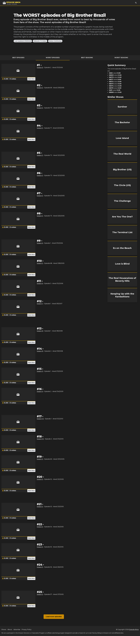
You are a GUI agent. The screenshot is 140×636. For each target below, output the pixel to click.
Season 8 (40, 331)
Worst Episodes (53, 57)
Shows (3, 629)
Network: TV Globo (40, 41)
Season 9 (40, 371)
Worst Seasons (121, 57)
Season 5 (40, 88)
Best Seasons (87, 57)
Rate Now (31, 79)
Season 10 (40, 419)
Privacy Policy (26, 629)
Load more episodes (54, 616)
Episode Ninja (134, 629)
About (10, 629)
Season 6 (40, 67)
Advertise (16, 629)
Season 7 (40, 303)
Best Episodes (18, 57)
